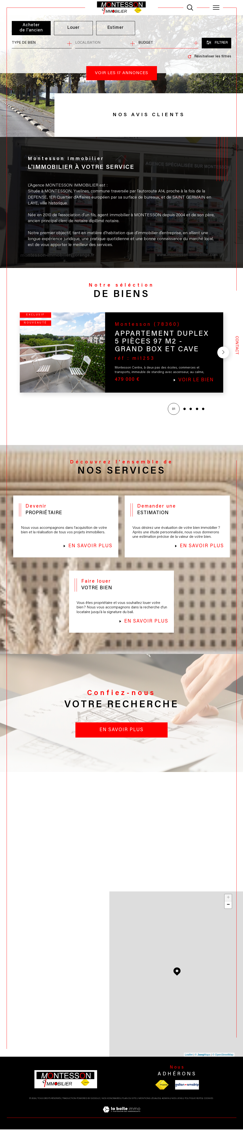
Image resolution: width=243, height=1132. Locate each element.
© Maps (202, 1057)
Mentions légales (149, 1100)
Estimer (115, 28)
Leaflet (189, 1057)
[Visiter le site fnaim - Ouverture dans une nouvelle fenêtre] (161, 1087)
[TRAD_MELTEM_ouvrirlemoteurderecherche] (190, 7)
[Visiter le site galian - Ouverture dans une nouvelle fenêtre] (187, 1087)
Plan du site (129, 1100)
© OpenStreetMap (222, 1057)
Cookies (208, 1101)
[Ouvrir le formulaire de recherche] (216, 43)
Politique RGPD (193, 1100)
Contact (237, 345)
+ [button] (228, 900)
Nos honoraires (111, 1100)
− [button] (228, 907)
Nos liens (176, 1100)
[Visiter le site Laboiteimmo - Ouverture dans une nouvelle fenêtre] (121, 1117)
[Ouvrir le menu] (216, 7)
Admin (165, 1100)
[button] (223, 354)
